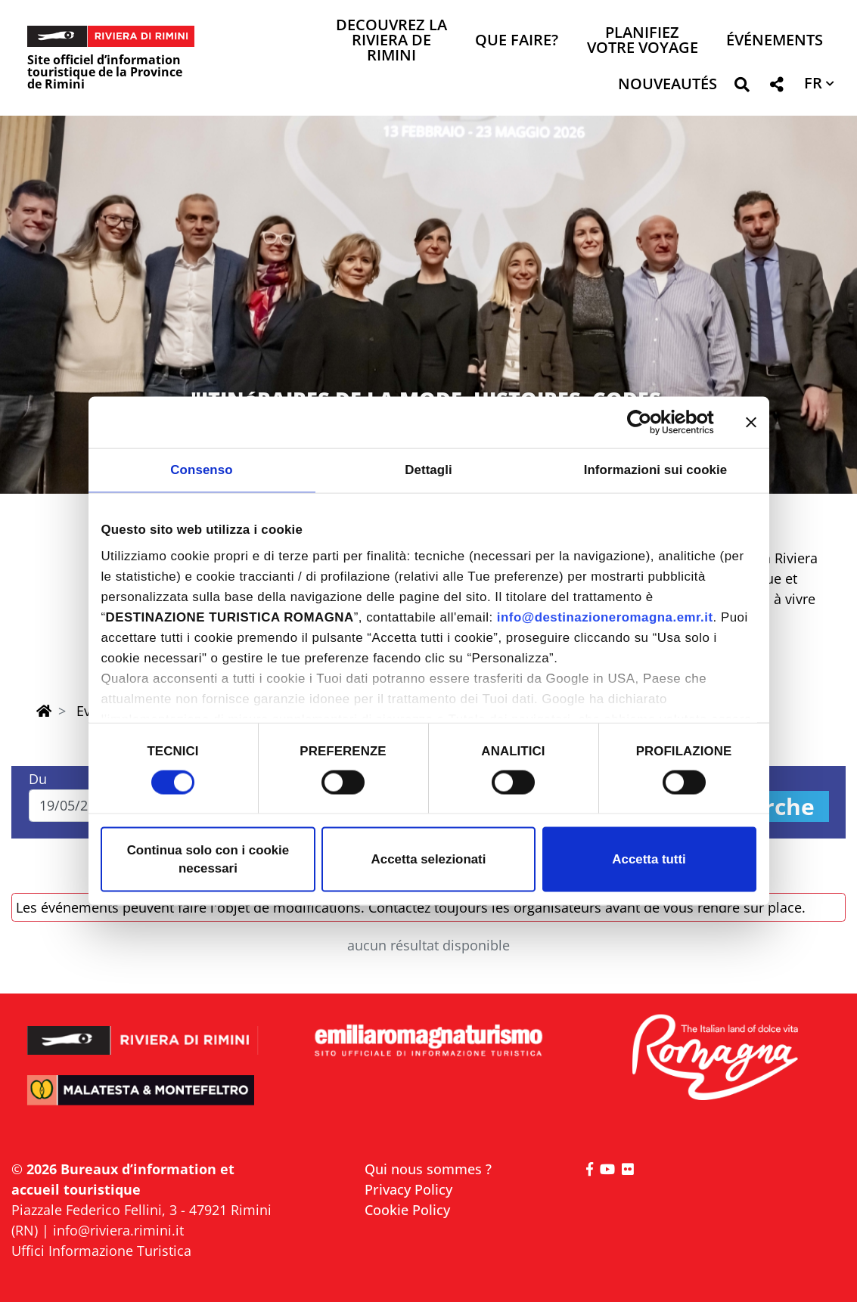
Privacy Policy (408, 1189)
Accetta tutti (648, 859)
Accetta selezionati (428, 859)
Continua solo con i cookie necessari (208, 859)
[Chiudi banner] (751, 422)
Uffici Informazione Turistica (101, 1251)
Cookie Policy (407, 1210)
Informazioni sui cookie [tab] (656, 470)
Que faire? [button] (516, 41)
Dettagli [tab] (428, 470)
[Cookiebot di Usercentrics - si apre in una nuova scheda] (648, 422)
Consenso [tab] (201, 470)
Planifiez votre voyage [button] (642, 41)
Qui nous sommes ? (428, 1169)
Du (38, 779)
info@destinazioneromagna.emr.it (605, 617)
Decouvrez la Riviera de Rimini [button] (391, 41)
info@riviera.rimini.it (118, 1230)
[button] (742, 87)
